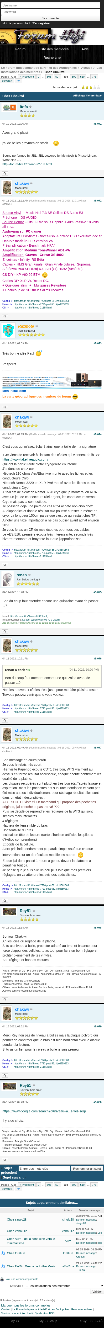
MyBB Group (48, 1321)
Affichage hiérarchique (87, 95)
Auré (68, 1241)
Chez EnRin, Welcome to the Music (31, 1266)
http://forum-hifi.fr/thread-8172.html (28, 616)
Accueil (86, 67)
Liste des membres (53, 49)
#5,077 (98, 747)
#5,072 (98, 200)
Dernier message (86, 1219)
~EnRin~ (68, 1266)
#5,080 (98, 1102)
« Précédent (27, 76)
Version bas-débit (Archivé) (17, 1313)
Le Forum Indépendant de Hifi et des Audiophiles (40, 1309)
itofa (24, 107)
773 (94, 76)
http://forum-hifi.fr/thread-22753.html (27, 164)
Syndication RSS (45, 1313)
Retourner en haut (82, 1309)
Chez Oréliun (16, 1253)
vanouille (68, 1231)
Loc (100, 1232)
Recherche (52, 57)
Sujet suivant (13, 1177)
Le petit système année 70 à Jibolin (41, 619)
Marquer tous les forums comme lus (26, 1305)
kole (100, 1242)
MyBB (14, 1321)
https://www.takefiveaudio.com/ (25, 459)
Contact (5, 1309)
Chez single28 (16, 1219)
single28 (68, 1219)
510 (82, 76)
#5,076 (98, 658)
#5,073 (98, 343)
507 (57, 76)
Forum (20, 49)
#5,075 (98, 592)
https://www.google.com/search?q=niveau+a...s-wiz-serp (44, 1111)
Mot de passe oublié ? (16, 23)
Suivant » (7, 80)
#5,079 (98, 1026)
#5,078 (98, 927)
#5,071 (98, 123)
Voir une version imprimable (22, 1279)
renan (21, 575)
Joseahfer (99, 1321)
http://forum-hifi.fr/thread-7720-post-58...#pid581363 (41, 301)
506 (49, 76)
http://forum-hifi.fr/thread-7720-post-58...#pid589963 (41, 304)
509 (74, 76)
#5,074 (98, 434)
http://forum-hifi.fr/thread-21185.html (33, 307)
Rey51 (25, 911)
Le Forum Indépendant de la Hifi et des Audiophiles (39, 67)
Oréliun (68, 1253)
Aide (85, 49)
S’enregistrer (41, 23)
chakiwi (6, 204)
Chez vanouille (17, 1231)
